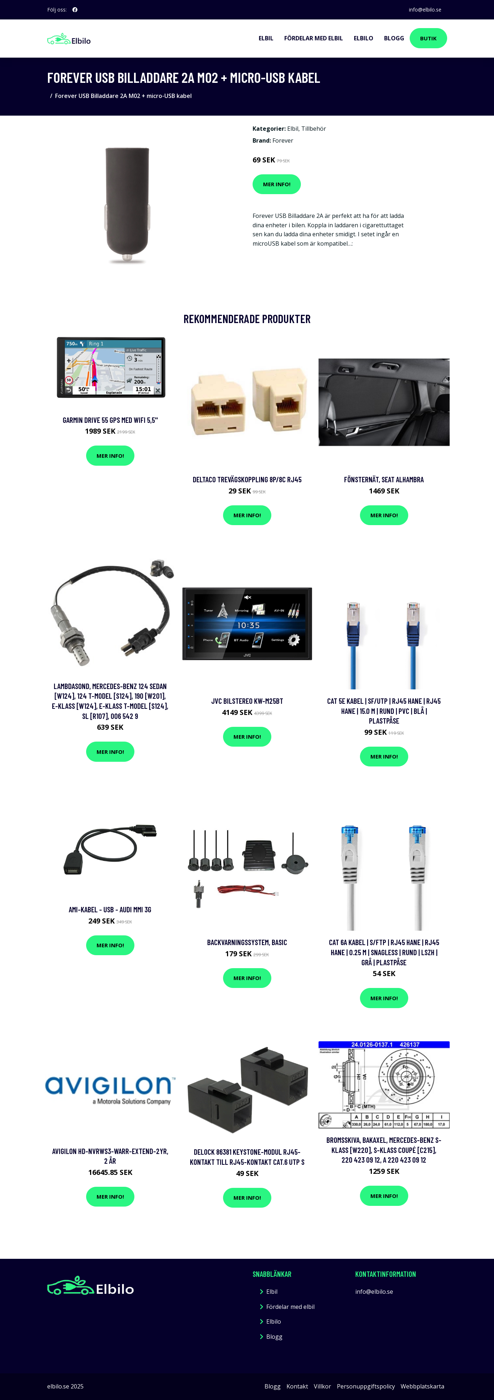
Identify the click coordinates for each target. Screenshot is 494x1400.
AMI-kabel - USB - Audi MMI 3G (110, 909)
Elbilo (363, 38)
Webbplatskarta (422, 1386)
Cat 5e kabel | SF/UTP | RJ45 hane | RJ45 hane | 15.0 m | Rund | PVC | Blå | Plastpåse (384, 710)
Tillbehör (313, 129)
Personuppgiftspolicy (366, 1386)
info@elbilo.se (425, 9)
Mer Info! (276, 184)
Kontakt (297, 1386)
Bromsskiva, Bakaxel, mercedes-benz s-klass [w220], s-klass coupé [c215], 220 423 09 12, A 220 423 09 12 (383, 1149)
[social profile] (75, 10)
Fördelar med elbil (313, 38)
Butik (428, 38)
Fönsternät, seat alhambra (384, 479)
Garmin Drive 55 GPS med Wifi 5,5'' (110, 419)
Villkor (322, 1386)
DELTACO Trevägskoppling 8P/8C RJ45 (247, 479)
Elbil (266, 38)
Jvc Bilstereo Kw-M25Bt (247, 700)
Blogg (394, 38)
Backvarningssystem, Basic (247, 942)
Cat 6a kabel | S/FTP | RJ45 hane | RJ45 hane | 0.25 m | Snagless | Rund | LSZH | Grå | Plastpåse (384, 952)
